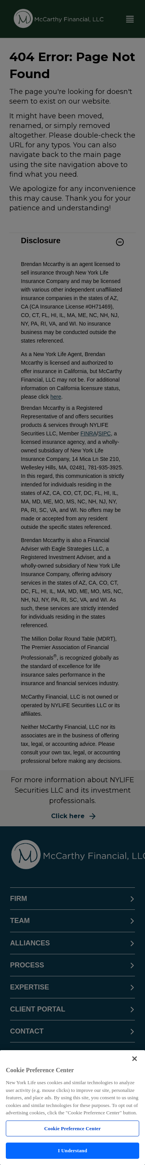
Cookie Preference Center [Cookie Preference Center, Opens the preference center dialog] (72, 1128)
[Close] (134, 1058)
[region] (72, 1107)
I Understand (72, 1150)
